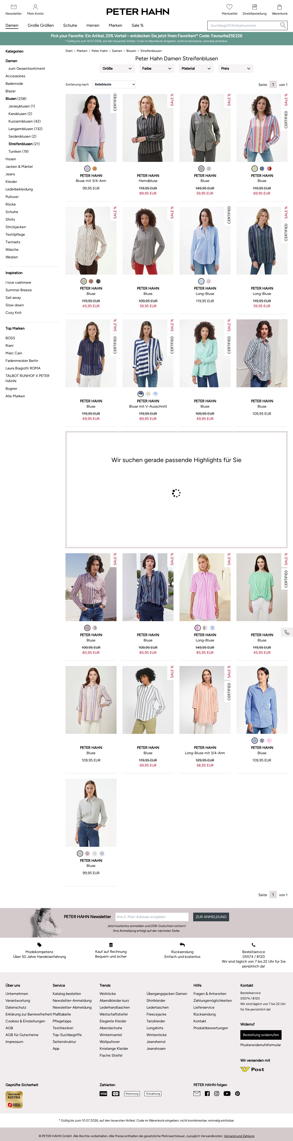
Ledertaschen (157, 1007)
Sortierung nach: (77, 84)
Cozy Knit (13, 312)
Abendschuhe (111, 1028)
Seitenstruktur (64, 1041)
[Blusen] (131, 51)
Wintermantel (111, 1035)
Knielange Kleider (114, 1048)
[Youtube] (227, 1093)
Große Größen (41, 25)
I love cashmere (18, 282)
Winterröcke (156, 1035)
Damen (11, 25)
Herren (93, 25)
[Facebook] (207, 1093)
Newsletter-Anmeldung (72, 1000)
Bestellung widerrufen (261, 1035)
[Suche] (283, 25)
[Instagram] (216, 1093)
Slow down (14, 305)
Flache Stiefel (111, 1055)
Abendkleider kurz (114, 1000)
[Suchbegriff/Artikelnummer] (243, 25)
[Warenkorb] (280, 10)
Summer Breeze (18, 290)
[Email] (196, 1093)
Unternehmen (16, 993)
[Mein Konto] (35, 10)
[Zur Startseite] (137, 12)
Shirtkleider (155, 1000)
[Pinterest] (237, 1093)
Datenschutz (15, 1007)
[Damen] (117, 51)
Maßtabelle (62, 1014)
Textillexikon (63, 1028)
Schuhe (70, 25)
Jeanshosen (156, 1048)
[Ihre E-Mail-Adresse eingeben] (152, 917)
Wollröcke (108, 993)
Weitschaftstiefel (114, 1014)
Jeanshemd (155, 1041)
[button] (117, 68)
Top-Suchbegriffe (67, 1035)
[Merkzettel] (229, 10)
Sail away (13, 297)
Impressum (14, 1041)
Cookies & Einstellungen (25, 1021)
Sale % (138, 25)
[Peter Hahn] (100, 51)
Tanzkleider (155, 1021)
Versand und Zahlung (239, 1136)
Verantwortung (17, 1000)
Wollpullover (110, 1041)
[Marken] (82, 51)
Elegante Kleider (113, 1021)
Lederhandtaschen (115, 1007)
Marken (115, 25)
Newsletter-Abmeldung (72, 1007)
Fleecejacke (156, 1014)
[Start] (69, 51)
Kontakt (199, 1021)
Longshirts (154, 1028)
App (56, 1048)
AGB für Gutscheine (21, 1035)
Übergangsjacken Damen (166, 993)
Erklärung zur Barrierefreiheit (28, 1014)
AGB (9, 1028)
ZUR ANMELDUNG (211, 917)
